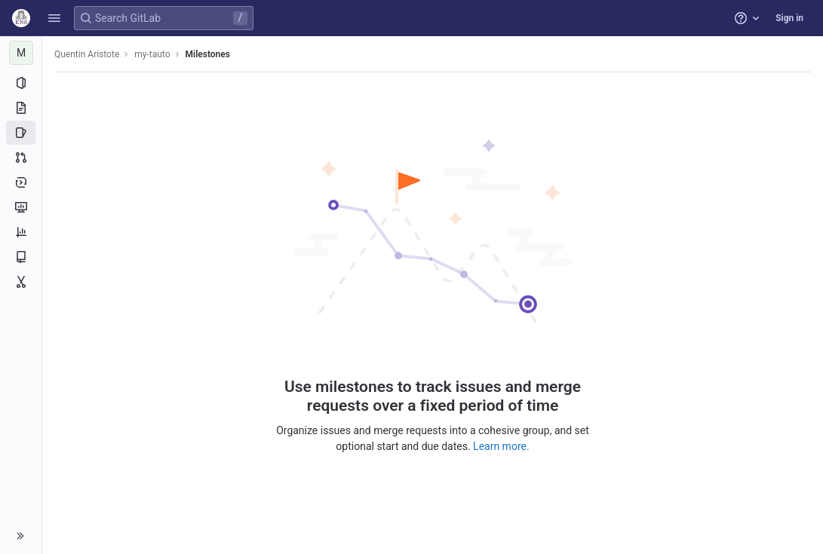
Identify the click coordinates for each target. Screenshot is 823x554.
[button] (54, 18)
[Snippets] (20, 282)
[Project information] (20, 83)
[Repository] (20, 108)
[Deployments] (20, 182)
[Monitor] (20, 207)
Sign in (789, 18)
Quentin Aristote (86, 54)
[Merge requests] (20, 157)
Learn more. (501, 446)
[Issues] (20, 133)
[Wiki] (20, 257)
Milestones (208, 54)
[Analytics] (20, 232)
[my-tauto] (21, 53)
